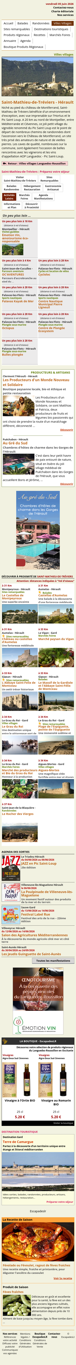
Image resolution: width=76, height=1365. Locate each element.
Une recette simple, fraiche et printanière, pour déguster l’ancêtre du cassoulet (34, 1271)
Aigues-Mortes (48, 770)
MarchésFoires (24, 196)
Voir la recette (63, 1278)
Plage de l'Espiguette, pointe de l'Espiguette (54, 728)
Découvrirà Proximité (32, 205)
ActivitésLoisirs (9, 196)
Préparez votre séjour (59, 1202)
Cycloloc (44, 274)
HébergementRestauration (32, 187)
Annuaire (10, 41)
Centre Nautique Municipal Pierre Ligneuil (50, 304)
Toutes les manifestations (53, 960)
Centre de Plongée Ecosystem (51, 329)
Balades (22, 23)
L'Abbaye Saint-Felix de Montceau (18, 684)
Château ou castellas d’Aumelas (17, 640)
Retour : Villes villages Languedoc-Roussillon (37, 163)
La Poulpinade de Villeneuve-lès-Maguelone (47, 893)
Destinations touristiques (51, 29)
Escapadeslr (38, 1211)
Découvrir (66, 430)
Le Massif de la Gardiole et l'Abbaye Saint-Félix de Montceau (55, 686)
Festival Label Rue (35, 914)
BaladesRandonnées (11, 187)
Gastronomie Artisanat (53, 187)
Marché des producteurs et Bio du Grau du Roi (19, 771)
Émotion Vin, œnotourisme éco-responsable (15, 238)
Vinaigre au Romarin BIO (56, 1102)
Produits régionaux (16, 35)
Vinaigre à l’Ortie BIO (20, 1100)
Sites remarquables (17, 29)
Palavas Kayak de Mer (18, 301)
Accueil (8, 23)
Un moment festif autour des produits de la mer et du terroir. (46, 900)
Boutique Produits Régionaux (23, 47)
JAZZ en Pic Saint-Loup (39, 863)
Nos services (65, 15)
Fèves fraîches (13, 1292)
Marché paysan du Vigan (56, 639)
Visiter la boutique (63, 1122)
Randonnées (40, 23)
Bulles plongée (12, 354)
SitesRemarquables (49, 179)
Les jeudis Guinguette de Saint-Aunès (31, 954)
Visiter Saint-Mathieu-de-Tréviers (20, 179)
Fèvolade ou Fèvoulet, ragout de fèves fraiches (36, 1265)
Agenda (25, 41)
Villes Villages (63, 23)
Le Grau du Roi (12, 726)
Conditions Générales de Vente (39, 1340)
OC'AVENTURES (13, 274)
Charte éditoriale (62, 11)
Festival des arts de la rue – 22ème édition (43, 919)
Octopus (8, 328)
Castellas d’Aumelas (52, 595)
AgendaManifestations (43, 196)
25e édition (28, 867)
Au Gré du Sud (15, 443)
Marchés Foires (60, 35)
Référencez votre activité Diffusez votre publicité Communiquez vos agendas (10, 1343)
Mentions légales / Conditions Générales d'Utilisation (25, 1340)
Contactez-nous (63, 7)
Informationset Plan (12, 205)
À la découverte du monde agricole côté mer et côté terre (35, 940)
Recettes (39, 35)
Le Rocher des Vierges (17, 814)
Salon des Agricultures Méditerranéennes (35, 935)
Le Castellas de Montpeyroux (13, 596)
